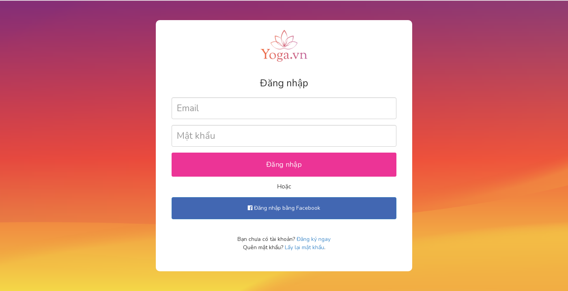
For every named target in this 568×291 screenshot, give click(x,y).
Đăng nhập (284, 164)
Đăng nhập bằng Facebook (284, 208)
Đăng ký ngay (314, 239)
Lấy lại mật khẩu (304, 247)
